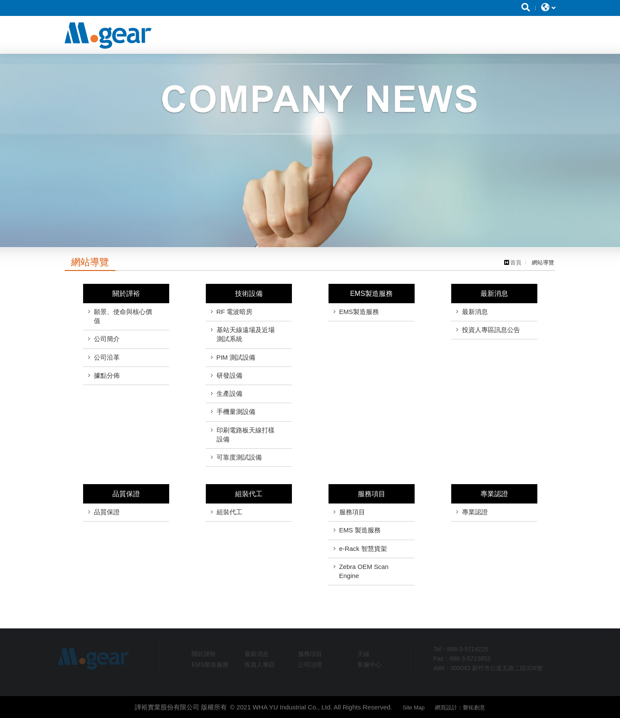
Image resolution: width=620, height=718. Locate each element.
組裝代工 (249, 493)
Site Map (414, 710)
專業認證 (494, 493)
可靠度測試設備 (239, 457)
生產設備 (229, 393)
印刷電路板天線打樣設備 (246, 435)
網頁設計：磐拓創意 (460, 710)
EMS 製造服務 (360, 530)
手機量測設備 (236, 411)
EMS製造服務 (371, 293)
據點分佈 (107, 375)
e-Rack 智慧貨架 (363, 548)
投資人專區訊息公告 (491, 329)
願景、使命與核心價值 (123, 316)
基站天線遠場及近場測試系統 (246, 334)
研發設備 (229, 375)
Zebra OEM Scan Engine (364, 571)
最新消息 (494, 293)
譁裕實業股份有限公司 (108, 35)
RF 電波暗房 (235, 311)
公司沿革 (107, 357)
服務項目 (371, 493)
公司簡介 (107, 339)
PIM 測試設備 (236, 357)
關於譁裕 (126, 293)
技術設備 (249, 293)
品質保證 (126, 493)
